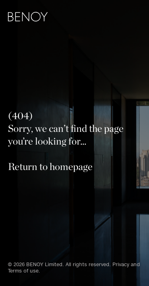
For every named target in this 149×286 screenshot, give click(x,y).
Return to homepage (50, 166)
